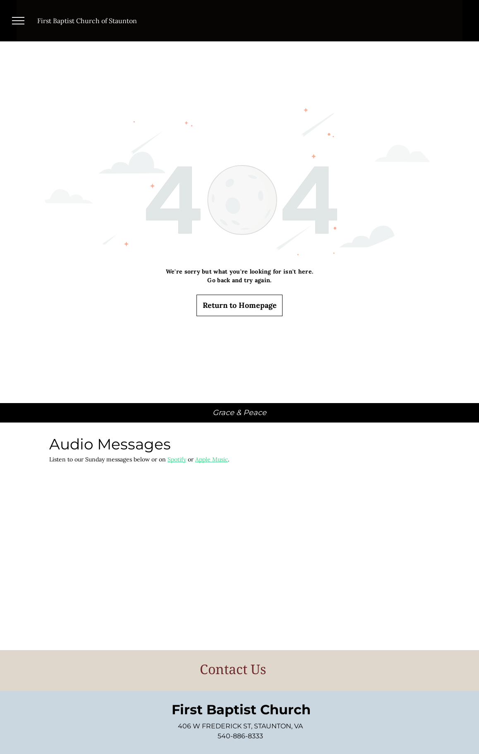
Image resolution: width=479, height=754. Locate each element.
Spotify (177, 459)
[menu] (18, 20)
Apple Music (211, 459)
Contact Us (233, 669)
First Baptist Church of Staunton (87, 21)
